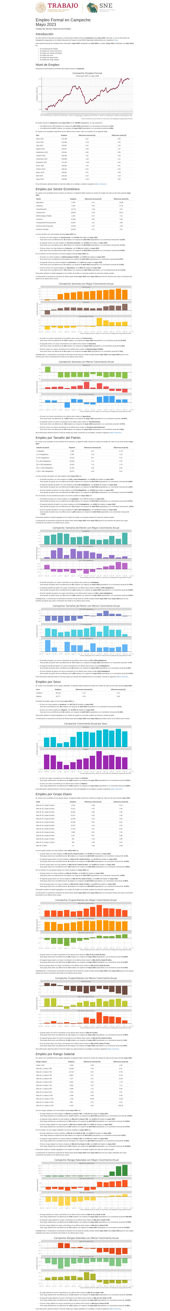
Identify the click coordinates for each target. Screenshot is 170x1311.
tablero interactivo (101, 184)
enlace (116, 40)
